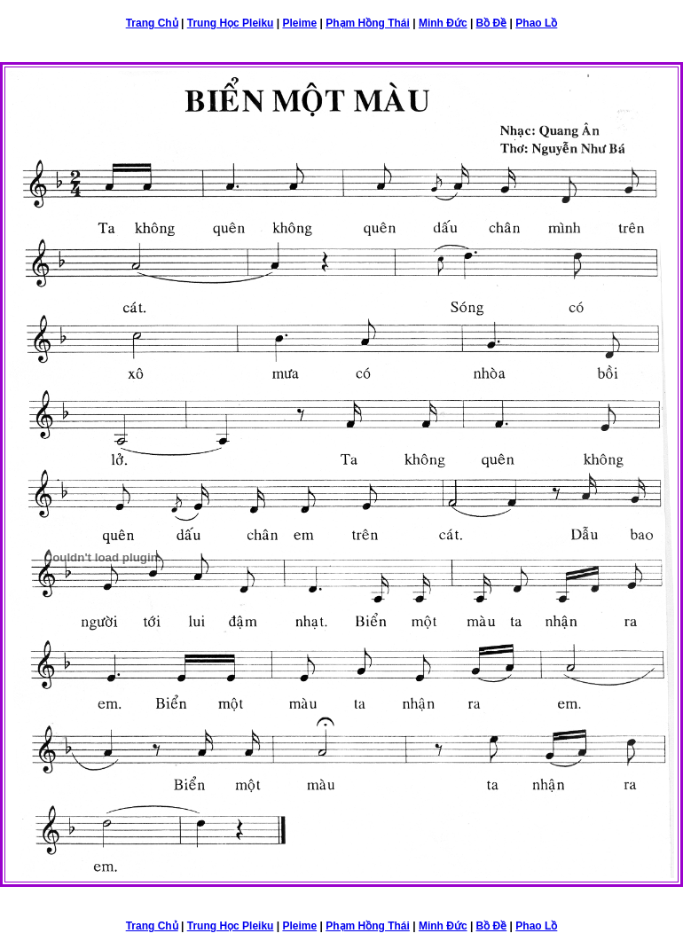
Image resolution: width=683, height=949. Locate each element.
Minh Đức (443, 23)
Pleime (299, 23)
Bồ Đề (491, 23)
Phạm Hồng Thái (368, 23)
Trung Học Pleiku (230, 23)
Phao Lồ (536, 23)
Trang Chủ (152, 23)
